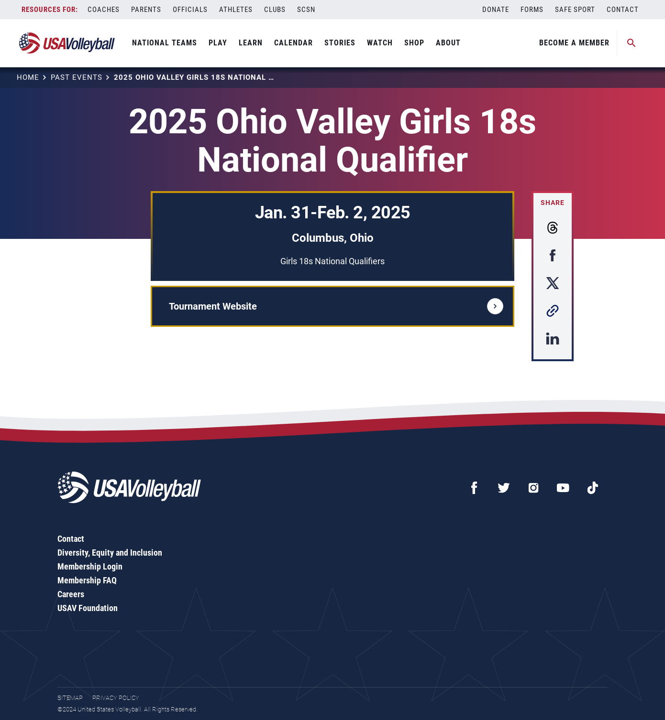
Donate (495, 9)
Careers (70, 594)
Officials (190, 9)
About (448, 42)
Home (28, 77)
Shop (414, 42)
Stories (339, 42)
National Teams (164, 42)
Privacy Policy (115, 697)
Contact (623, 9)
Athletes (236, 9)
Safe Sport (575, 9)
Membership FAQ (87, 580)
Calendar (293, 42)
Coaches (104, 9)
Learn (251, 42)
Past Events (76, 77)
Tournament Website (336, 306)
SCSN (306, 9)
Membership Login (89, 566)
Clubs (275, 9)
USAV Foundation (87, 608)
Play (218, 42)
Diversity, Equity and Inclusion (109, 553)
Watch (380, 42)
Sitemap (70, 697)
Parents (146, 9)
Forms (532, 9)
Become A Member (574, 42)
